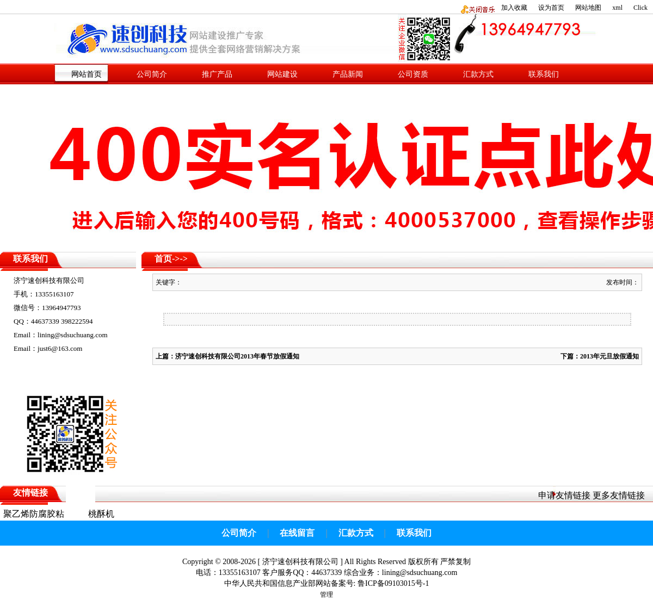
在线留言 (297, 532)
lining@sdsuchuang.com (420, 572)
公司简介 (152, 74)
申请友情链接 (564, 495)
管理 (326, 594)
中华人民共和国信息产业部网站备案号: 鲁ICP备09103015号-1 (326, 583)
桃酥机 (101, 513)
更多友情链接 (619, 495)
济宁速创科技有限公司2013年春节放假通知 (237, 356)
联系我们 (543, 74)
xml (617, 7)
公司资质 (413, 74)
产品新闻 (347, 74)
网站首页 (86, 74)
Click (640, 7)
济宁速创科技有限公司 (300, 562)
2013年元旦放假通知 (609, 356)
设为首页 (551, 7)
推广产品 (217, 74)
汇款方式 (478, 74)
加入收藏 (514, 7)
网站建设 (282, 74)
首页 (163, 258)
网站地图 (588, 7)
